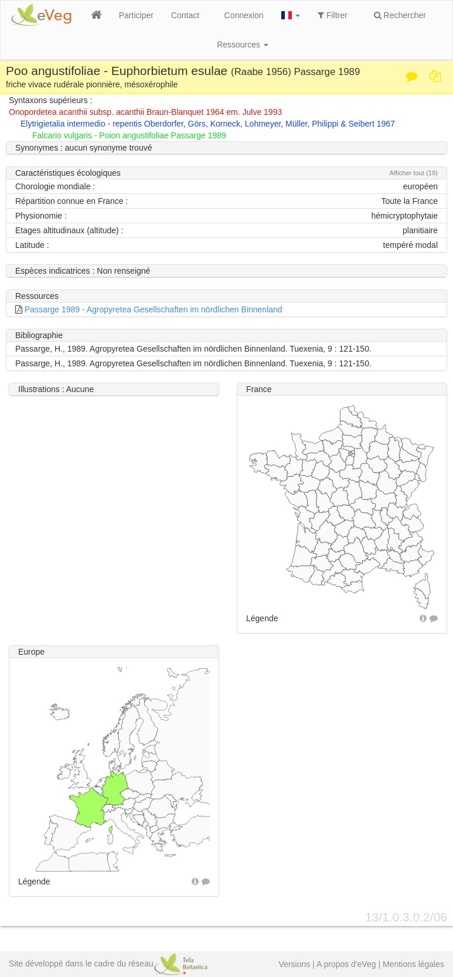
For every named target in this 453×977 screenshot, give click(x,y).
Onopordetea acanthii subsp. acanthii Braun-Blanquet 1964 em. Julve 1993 (145, 112)
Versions (295, 964)
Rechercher (400, 15)
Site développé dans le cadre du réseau (108, 963)
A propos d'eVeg (346, 964)
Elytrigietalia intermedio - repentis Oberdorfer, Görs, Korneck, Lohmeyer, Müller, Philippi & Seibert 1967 (208, 123)
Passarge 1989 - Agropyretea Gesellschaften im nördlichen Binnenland (153, 309)
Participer (136, 15)
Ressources (242, 44)
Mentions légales (413, 964)
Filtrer (333, 15)
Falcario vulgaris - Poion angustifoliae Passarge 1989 (129, 135)
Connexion (244, 15)
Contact (185, 15)
